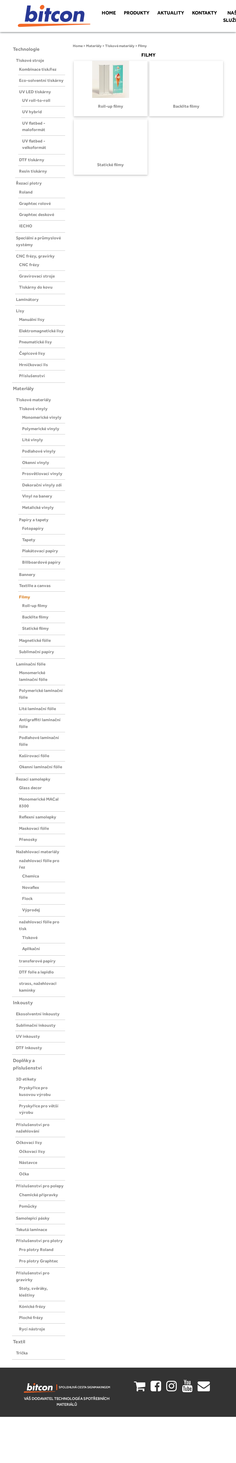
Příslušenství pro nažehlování (32, 1128)
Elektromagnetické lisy (41, 330)
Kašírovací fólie (34, 755)
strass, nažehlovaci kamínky (38, 987)
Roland (26, 192)
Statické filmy (35, 628)
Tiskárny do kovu (36, 287)
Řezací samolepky (33, 779)
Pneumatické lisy (35, 341)
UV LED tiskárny (35, 91)
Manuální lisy (32, 319)
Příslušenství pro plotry (39, 1240)
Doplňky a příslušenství (27, 1064)
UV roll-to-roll (36, 100)
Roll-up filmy (34, 605)
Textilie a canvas (35, 585)
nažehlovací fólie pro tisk (39, 925)
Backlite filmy (35, 616)
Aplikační (31, 948)
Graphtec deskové (36, 214)
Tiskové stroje (30, 60)
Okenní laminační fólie (40, 766)
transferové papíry (37, 960)
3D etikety (26, 1079)
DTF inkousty (29, 1047)
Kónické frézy (32, 1306)
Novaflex (30, 887)
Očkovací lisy (29, 1142)
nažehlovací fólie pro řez (39, 864)
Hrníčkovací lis (33, 364)
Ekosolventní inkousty (38, 1013)
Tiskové (29, 937)
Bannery (27, 574)
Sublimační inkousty (36, 1025)
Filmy (24, 596)
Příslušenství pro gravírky (32, 1276)
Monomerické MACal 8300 (39, 802)
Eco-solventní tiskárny (41, 80)
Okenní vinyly (35, 462)
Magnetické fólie (35, 640)
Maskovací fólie (34, 828)
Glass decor (30, 787)
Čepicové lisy (32, 353)
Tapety (28, 539)
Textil (19, 1342)
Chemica (30, 875)
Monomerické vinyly (41, 417)
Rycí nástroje (32, 1328)
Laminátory (27, 299)
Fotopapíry (33, 528)
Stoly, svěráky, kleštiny (33, 1291)
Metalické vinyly (38, 507)
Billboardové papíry (41, 562)
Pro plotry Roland (36, 1249)
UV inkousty (28, 1036)
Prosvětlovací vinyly (42, 473)
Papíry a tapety (34, 519)
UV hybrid (32, 111)
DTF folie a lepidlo (36, 971)
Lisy (20, 310)
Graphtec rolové (35, 203)
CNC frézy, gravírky (35, 256)
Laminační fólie (30, 664)
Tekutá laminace (31, 1229)
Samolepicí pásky (32, 1218)
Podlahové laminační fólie (39, 741)
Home (78, 46)
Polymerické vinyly (40, 428)
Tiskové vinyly (33, 408)
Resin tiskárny (33, 171)
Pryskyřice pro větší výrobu (38, 1109)
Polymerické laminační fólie (41, 694)
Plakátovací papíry (40, 550)
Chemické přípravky (38, 1194)
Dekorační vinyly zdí (42, 484)
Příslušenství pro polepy (40, 1185)
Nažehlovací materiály (37, 851)
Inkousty (23, 1002)
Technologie (26, 49)
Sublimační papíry (36, 651)
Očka (24, 1173)
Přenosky (28, 839)
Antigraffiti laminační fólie (40, 723)
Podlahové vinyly (39, 451)
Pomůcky (28, 1206)
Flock (27, 898)
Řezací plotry (29, 183)
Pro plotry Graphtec (38, 1260)
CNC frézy (29, 264)
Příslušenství (32, 375)
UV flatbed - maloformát (33, 126)
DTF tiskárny (31, 159)
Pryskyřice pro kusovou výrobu (35, 1091)
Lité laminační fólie (37, 708)
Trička (22, 1352)
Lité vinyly (32, 439)
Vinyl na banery (37, 496)
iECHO (25, 225)
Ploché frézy (31, 1317)
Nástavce (28, 1162)
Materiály (23, 388)
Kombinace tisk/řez (38, 69)
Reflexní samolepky (37, 816)
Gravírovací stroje (37, 276)
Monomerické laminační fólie (33, 676)
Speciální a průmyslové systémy (38, 241)
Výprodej (31, 909)
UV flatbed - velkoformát (34, 144)
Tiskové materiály (33, 399)
